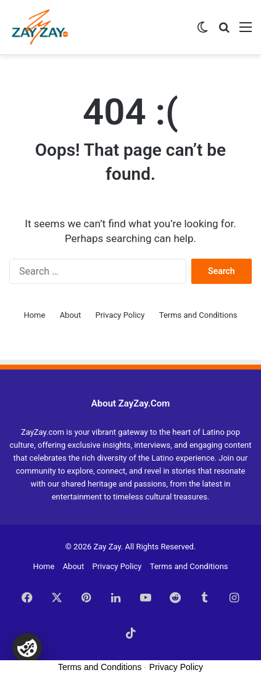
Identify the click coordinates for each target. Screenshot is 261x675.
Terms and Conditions (198, 315)
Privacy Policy (119, 315)
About (70, 315)
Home (34, 315)
